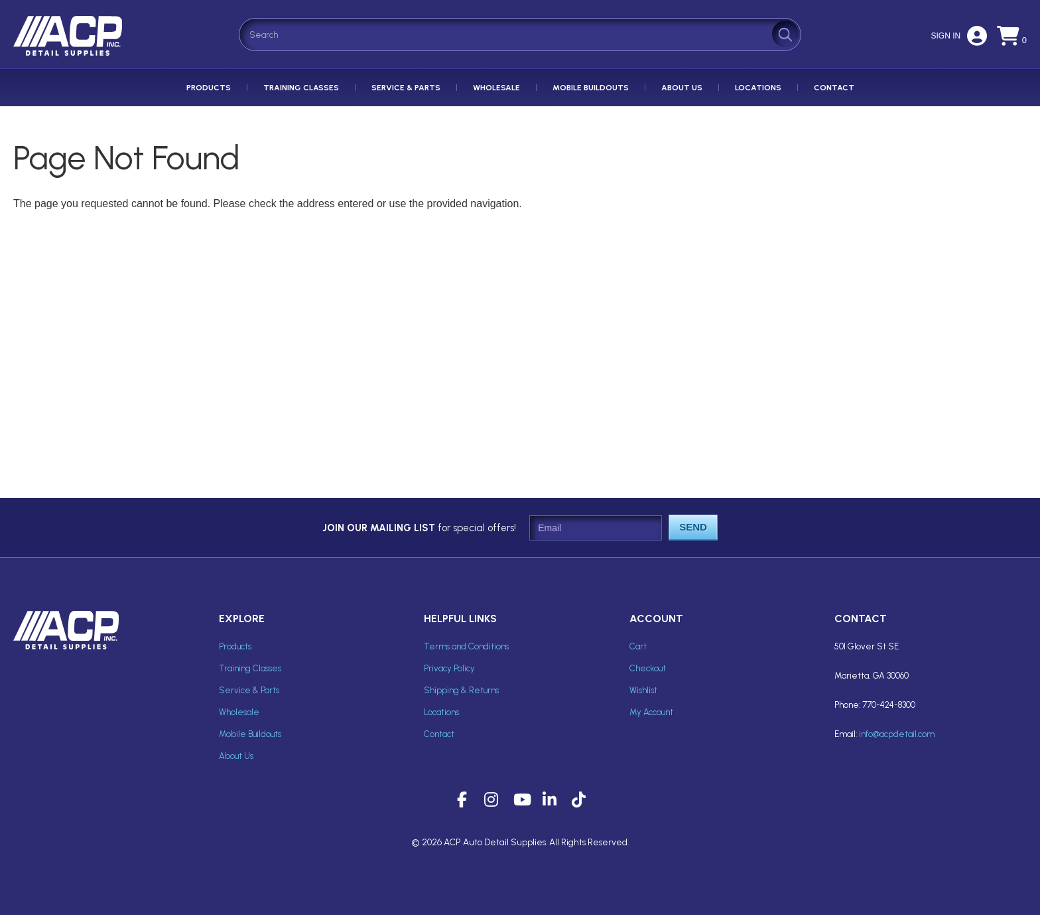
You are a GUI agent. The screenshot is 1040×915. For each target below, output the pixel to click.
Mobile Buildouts (590, 87)
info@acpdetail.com (897, 734)
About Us (681, 87)
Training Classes (301, 87)
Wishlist (643, 690)
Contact (834, 87)
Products (208, 87)
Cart (638, 646)
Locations (758, 87)
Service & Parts (405, 87)
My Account (651, 712)
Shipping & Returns (461, 690)
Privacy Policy (449, 668)
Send (693, 527)
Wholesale (496, 87)
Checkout (647, 668)
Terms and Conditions (466, 646)
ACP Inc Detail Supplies (69, 55)
